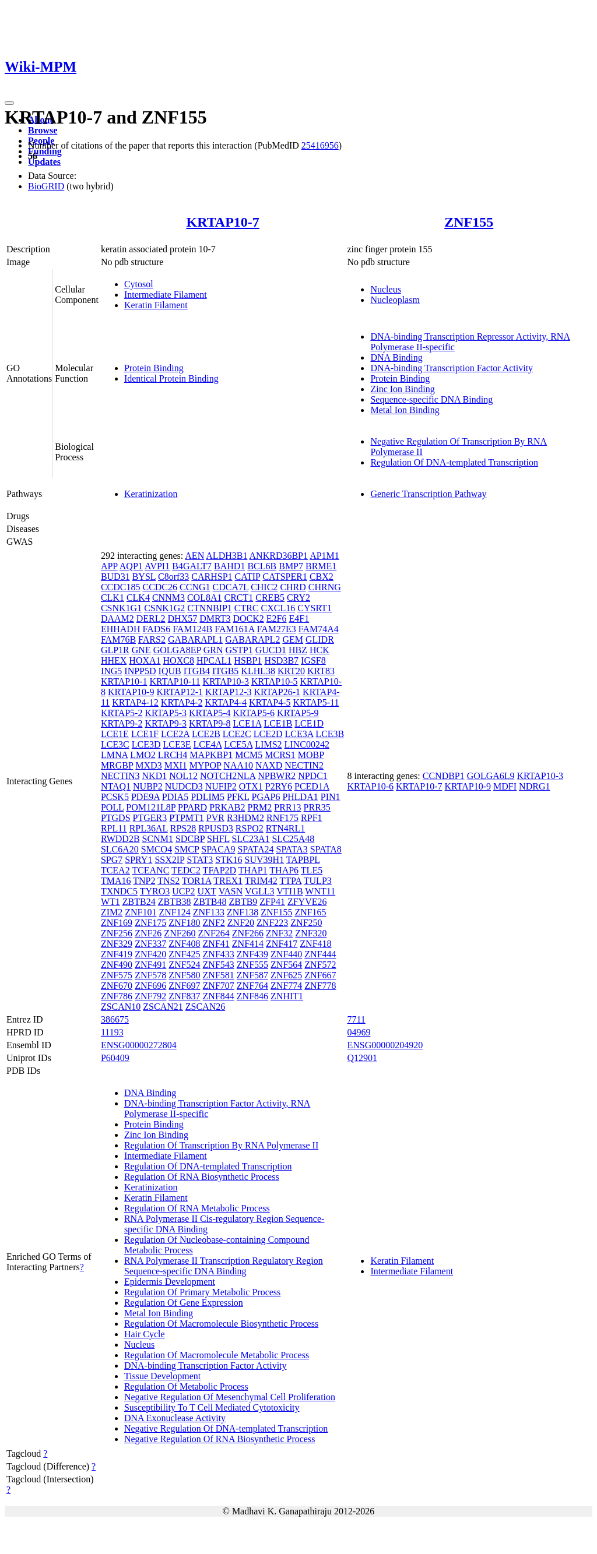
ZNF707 (218, 986)
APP (109, 566)
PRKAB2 (227, 807)
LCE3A (299, 734)
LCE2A (175, 734)
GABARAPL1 (195, 639)
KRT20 (291, 671)
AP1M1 (324, 556)
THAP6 (283, 870)
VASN (231, 891)
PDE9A (145, 797)
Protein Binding (154, 368)
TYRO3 (155, 891)
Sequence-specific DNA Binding (431, 399)
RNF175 (282, 818)
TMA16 (116, 881)
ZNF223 (272, 923)
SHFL (218, 839)
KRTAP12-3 (228, 692)
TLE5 (311, 870)
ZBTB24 (139, 902)
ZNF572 (320, 965)
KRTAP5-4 (210, 713)
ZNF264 (214, 933)
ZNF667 (320, 975)
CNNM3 (168, 597)
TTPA (290, 881)
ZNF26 (148, 933)
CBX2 (321, 577)
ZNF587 (252, 975)
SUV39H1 (265, 860)
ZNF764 (252, 986)
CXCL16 (278, 608)
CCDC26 (159, 587)
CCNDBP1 (444, 776)
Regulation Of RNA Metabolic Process (197, 1208)
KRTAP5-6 (254, 713)
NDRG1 (534, 786)
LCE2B (206, 734)
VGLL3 (260, 891)
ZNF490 (116, 965)
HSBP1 (248, 660)
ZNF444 (320, 954)
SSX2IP (169, 860)
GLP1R (115, 650)
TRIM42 (261, 881)
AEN (194, 556)
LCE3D (146, 744)
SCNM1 (157, 839)
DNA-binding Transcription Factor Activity (451, 368)
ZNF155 (468, 222)
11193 (112, 1032)
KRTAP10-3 (225, 681)
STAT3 (200, 860)
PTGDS (116, 818)
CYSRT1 (314, 608)
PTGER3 (150, 818)
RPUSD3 (215, 828)
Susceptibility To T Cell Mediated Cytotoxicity (212, 1407)
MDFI (505, 786)
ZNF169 (116, 923)
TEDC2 (186, 870)
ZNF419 (116, 954)
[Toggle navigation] (9, 103)
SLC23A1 (251, 839)
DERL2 (151, 618)
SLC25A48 (293, 839)
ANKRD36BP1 (279, 556)
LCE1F (145, 734)
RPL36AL (148, 828)
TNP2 (144, 881)
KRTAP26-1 (277, 692)
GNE (141, 650)
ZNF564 (286, 965)
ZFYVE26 (307, 902)
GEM (292, 639)
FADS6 (156, 629)
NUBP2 (148, 786)
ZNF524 (184, 965)
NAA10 (238, 765)
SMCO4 (156, 849)
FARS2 (152, 639)
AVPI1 (157, 566)
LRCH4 (173, 755)
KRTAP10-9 (131, 692)
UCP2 (183, 891)
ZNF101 (140, 912)
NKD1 (154, 776)
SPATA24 (255, 849)
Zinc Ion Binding (402, 389)
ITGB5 (225, 671)
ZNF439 (252, 954)
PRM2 (260, 807)
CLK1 (112, 597)
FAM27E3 (276, 629)
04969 (358, 1032)
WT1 (110, 902)
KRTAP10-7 (222, 222)
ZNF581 (218, 975)
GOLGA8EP (177, 650)
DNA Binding (396, 357)
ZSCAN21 (162, 1007)
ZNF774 (286, 986)
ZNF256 (116, 933)
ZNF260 (179, 933)
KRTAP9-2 (122, 723)
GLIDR (319, 639)
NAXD (268, 765)
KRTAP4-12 (135, 702)
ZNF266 (248, 933)
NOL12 (183, 776)
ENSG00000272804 (139, 1045)
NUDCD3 (184, 786)
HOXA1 (144, 660)
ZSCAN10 (121, 1007)
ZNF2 (214, 923)
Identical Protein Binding (171, 378)
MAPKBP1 (211, 755)
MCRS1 (280, 755)
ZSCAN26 (205, 1007)
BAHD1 (229, 566)
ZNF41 (216, 944)
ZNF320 (310, 933)
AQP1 (131, 566)
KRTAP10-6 (370, 786)
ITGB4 (197, 671)
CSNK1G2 (164, 608)
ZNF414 (248, 944)
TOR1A (196, 881)
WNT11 (320, 891)
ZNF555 (252, 965)
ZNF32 (279, 933)
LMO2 (143, 755)
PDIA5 (175, 797)
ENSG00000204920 (385, 1045)
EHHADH (121, 629)
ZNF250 (306, 923)
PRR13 (287, 807)
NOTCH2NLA (227, 776)
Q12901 (362, 1058)
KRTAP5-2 (122, 713)
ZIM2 (111, 912)
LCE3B (329, 734)
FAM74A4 (318, 629)
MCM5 (248, 755)
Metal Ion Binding (404, 410)
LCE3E (177, 744)
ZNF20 (240, 923)
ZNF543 (218, 965)
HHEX (114, 660)
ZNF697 (184, 986)
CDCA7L (231, 587)
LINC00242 (307, 744)
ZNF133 (208, 912)
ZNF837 (184, 996)
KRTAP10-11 (174, 681)
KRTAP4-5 (270, 702)
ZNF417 (281, 944)
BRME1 (320, 566)
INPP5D (140, 671)
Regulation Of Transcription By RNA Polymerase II (221, 1145)
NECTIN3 (120, 776)
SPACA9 (218, 849)
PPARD (192, 807)
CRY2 (298, 597)
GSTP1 (239, 650)
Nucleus (385, 289)
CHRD (292, 587)
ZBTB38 (174, 902)
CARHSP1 (211, 577)
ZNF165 (310, 912)
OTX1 (251, 786)
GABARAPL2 (252, 639)
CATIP (248, 577)
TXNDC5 (119, 891)
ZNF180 (184, 923)
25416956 (320, 145)
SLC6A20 (120, 849)
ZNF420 (150, 954)
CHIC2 (264, 587)
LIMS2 (268, 744)
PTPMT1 (186, 818)
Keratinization (151, 494)
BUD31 (115, 577)
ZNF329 (116, 944)
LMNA (114, 755)
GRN (213, 650)
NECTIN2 (304, 765)
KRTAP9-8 (210, 723)
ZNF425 (184, 954)
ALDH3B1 (226, 556)
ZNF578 (150, 975)
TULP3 (318, 881)
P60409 (115, 1058)
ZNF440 (286, 954)
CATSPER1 (284, 577)
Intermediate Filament (165, 294)
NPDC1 (313, 776)
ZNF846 (252, 996)
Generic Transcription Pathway (428, 494)
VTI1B (289, 891)
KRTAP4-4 (226, 702)
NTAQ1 (116, 786)
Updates (44, 162)
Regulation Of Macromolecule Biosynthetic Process (221, 1324)
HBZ (298, 650)
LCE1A (247, 723)
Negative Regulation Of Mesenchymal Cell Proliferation (229, 1397)
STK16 (228, 860)
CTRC (246, 608)
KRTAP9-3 (166, 723)
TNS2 (168, 881)
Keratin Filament (156, 305)
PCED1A (311, 786)
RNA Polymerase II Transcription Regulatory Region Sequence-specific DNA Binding (223, 1266)
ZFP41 (272, 902)
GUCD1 (270, 650)
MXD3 (148, 765)
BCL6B (261, 566)
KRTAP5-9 (298, 713)
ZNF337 (150, 944)
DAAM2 (117, 618)
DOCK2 (248, 618)
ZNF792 (150, 996)
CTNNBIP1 (209, 608)
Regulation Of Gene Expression (183, 1303)
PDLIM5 (207, 797)
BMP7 (291, 566)
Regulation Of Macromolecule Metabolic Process (216, 1355)
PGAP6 (265, 797)
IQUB (170, 671)
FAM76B (118, 639)
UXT (206, 891)
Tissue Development (162, 1376)
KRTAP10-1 (124, 681)
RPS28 (183, 828)
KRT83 (321, 671)
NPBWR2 (277, 776)
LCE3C (115, 744)
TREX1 (228, 881)
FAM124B (192, 629)
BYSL (144, 577)
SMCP (186, 849)
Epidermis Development (169, 1282)
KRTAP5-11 (316, 702)
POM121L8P (150, 807)
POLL (112, 807)
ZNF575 (116, 975)
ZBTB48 (210, 902)
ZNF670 (116, 986)
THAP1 (253, 870)
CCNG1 (195, 587)
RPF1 (311, 818)
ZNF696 (150, 986)
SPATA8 (326, 849)
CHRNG (324, 587)
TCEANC (150, 870)
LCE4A (208, 744)
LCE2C (237, 734)
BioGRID (46, 186)
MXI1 (175, 765)
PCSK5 (115, 797)
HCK (319, 650)
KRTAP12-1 (179, 692)
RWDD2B (120, 839)
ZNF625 (286, 975)
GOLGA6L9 (491, 776)
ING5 (111, 671)
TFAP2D (220, 870)
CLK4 (138, 597)
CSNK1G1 (121, 608)
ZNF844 (218, 996)
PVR (215, 818)
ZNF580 (184, 975)
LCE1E (115, 734)
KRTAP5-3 (166, 713)
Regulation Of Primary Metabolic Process (202, 1292)
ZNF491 (150, 965)
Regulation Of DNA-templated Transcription (454, 462)
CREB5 (270, 597)
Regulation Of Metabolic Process (186, 1386)
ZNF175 (150, 923)
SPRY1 (138, 860)
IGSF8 (313, 660)
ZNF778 (320, 986)
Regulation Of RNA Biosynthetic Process (201, 1177)
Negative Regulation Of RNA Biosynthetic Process (219, 1439)
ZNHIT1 (287, 996)
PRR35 (317, 807)
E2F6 (276, 618)
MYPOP (205, 765)
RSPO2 (250, 828)
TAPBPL (303, 860)
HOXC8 (178, 660)
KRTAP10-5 (274, 681)
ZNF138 (242, 912)
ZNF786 (116, 996)
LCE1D (309, 723)
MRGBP (117, 765)
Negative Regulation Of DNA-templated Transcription (226, 1428)
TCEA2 (115, 870)
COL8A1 (204, 597)
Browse (42, 130)
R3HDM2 (245, 818)
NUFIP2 (221, 786)
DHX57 (183, 618)
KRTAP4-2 (182, 702)
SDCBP (190, 839)
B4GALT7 (192, 566)
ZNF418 (315, 944)
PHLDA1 (300, 797)
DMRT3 (214, 618)
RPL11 (114, 828)
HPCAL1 (213, 660)
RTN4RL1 (285, 828)
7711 (356, 1019)
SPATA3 (292, 849)
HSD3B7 (281, 660)
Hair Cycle (144, 1334)
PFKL (238, 797)
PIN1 (330, 797)
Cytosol (138, 284)
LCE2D (268, 734)
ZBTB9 (243, 902)
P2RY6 (278, 786)
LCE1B (278, 723)
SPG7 (111, 860)
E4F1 (299, 618)
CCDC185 (121, 587)
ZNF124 (174, 912)
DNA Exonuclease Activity (175, 1418)
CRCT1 (238, 597)
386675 (115, 1019)
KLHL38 (258, 671)
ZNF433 (218, 954)
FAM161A (234, 629)
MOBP (311, 755)
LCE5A (238, 744)
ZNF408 (184, 944)
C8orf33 (173, 577)
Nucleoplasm (394, 300)
